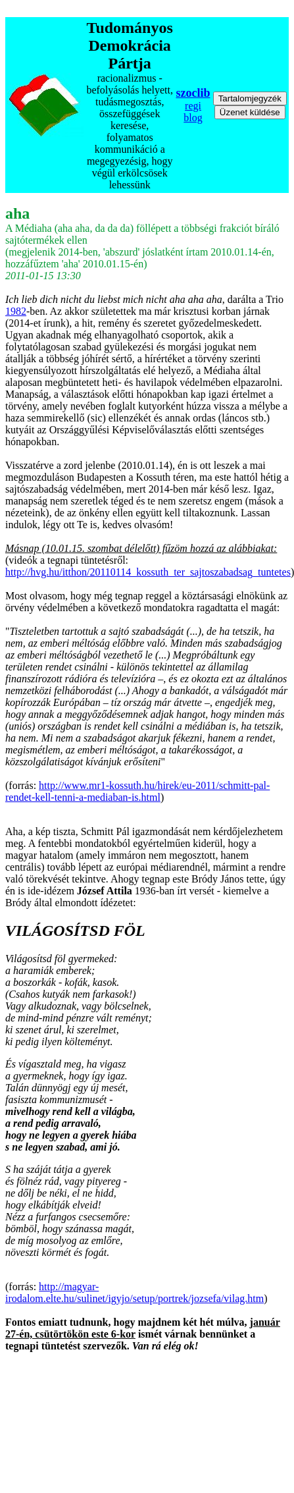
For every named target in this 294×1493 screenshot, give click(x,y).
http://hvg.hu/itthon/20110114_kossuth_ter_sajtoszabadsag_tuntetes (148, 572)
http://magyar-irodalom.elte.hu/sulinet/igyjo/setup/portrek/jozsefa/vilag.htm (134, 1292)
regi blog (193, 111)
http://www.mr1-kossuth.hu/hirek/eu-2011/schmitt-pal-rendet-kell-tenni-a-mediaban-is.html (137, 791)
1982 (15, 311)
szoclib (193, 92)
